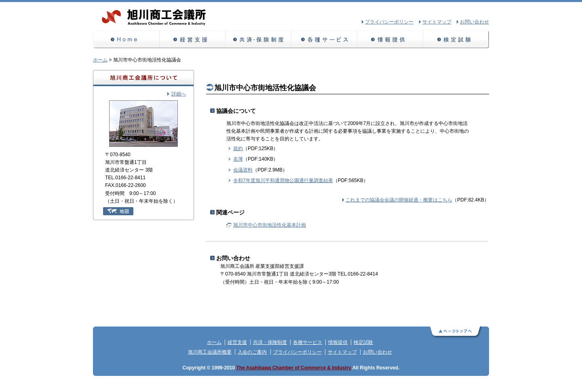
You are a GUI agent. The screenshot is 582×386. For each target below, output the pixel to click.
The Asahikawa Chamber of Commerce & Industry (293, 368)
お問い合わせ (377, 352)
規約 (238, 148)
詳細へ (178, 94)
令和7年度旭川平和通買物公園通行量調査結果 (283, 180)
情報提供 (390, 39)
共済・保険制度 (258, 39)
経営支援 (193, 39)
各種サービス (324, 39)
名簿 (238, 159)
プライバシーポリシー (297, 352)
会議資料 (243, 170)
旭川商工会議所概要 (210, 352)
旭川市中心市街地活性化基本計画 (269, 225)
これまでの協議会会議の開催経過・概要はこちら (399, 200)
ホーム (126, 39)
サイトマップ (342, 352)
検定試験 (456, 39)
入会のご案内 (252, 352)
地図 (118, 211)
